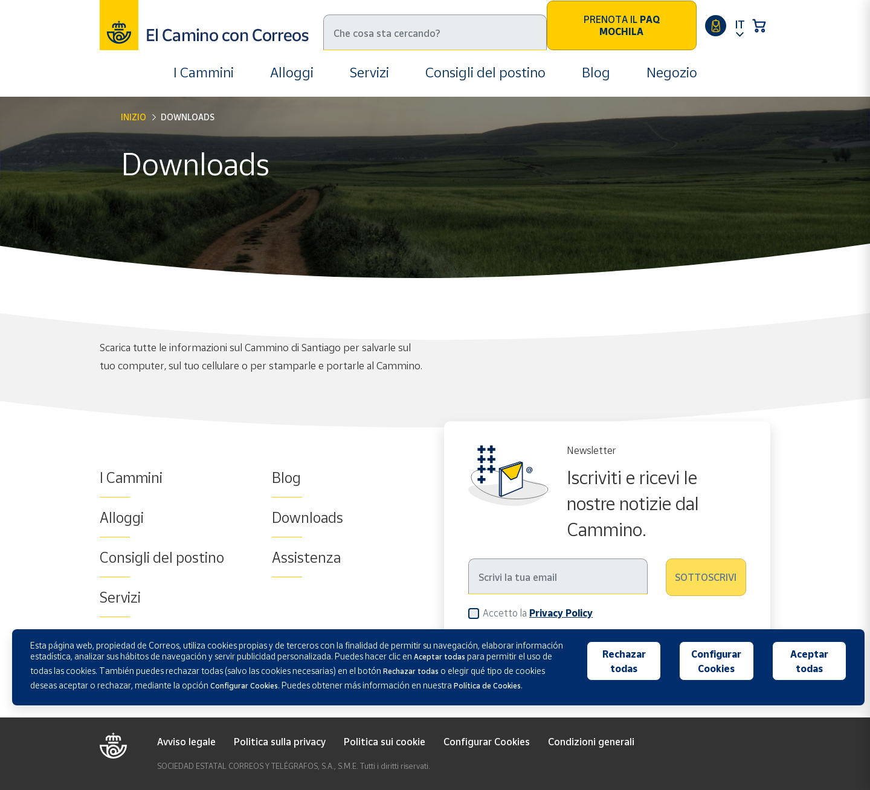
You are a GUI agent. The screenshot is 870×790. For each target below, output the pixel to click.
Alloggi (292, 72)
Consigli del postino (485, 72)
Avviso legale (186, 742)
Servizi (369, 72)
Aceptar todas (809, 661)
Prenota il (622, 25)
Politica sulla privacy (280, 742)
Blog (596, 72)
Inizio (133, 117)
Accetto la (538, 612)
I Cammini (203, 72)
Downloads (307, 517)
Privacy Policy (561, 613)
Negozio (671, 72)
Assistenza (306, 557)
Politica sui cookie (384, 742)
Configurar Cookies (486, 742)
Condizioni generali (591, 742)
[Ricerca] (435, 32)
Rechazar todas (624, 661)
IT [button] (740, 24)
